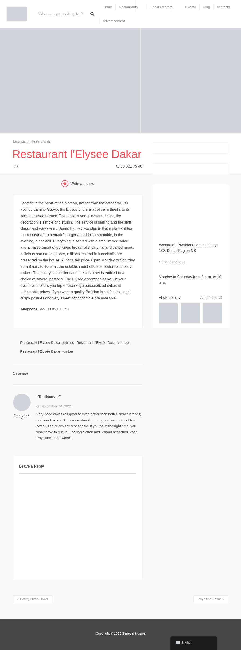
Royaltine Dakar (209, 599)
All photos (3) (211, 297)
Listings (19, 141)
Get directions (173, 262)
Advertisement (114, 21)
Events (190, 7)
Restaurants (128, 7)
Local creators (161, 7)
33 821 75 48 (131, 166)
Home (107, 7)
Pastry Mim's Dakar (34, 599)
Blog (206, 7)
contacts (223, 7)
